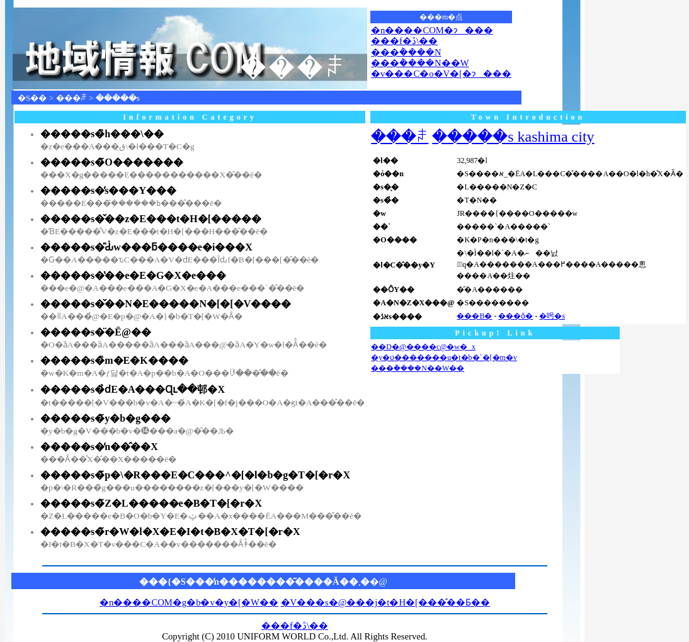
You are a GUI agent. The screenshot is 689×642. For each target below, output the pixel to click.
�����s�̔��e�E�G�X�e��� (133, 275)
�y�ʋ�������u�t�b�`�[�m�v (444, 357)
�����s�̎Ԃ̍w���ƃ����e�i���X (146, 247)
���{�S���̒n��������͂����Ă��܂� (254, 582)
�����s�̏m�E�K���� (114, 360)
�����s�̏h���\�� (102, 133)
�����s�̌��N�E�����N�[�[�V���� (165, 303)
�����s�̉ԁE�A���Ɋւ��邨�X (132, 389)
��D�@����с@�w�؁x (423, 346)
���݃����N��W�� (417, 368)
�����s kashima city (513, 136)
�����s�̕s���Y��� (108, 190)
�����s (118, 98)
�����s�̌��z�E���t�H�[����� (150, 218)
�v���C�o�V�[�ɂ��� (441, 74)
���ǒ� (515, 316)
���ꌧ (71, 98)
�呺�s (552, 316)
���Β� (474, 316)
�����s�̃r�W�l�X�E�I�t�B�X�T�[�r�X (170, 531)
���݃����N (406, 52)
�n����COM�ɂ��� (432, 30)
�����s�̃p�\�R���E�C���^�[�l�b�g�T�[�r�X (195, 475)
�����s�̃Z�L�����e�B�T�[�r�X (151, 503)
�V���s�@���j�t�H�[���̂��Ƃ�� (385, 602)
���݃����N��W (420, 63)
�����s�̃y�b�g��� (105, 418)
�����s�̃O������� (111, 162)
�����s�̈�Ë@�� (95, 332)
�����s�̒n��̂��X (99, 446)
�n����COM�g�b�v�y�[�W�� (189, 602)
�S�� (32, 98)
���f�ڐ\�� (404, 41)
